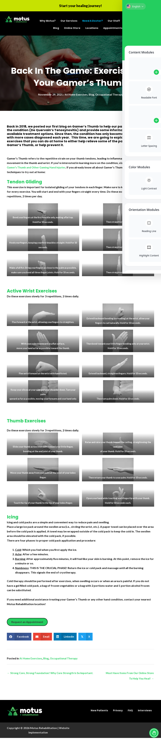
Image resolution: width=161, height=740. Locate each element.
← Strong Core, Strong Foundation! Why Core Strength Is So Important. (52, 674)
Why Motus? (48, 21)
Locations (91, 28)
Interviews (145, 712)
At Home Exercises (75, 96)
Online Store (72, 28)
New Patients (99, 712)
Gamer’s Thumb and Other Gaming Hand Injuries (37, 168)
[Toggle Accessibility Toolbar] (154, 732)
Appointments (112, 28)
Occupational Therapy (110, 96)
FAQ (130, 712)
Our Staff (114, 21)
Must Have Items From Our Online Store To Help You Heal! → (132, 675)
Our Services (69, 21)
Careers (130, 21)
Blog (56, 28)
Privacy (118, 712)
